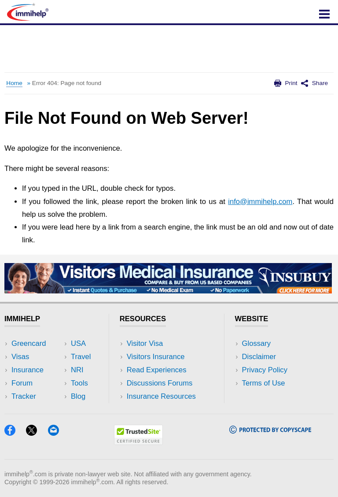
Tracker (23, 396)
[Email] (57, 433)
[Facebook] (15, 433)
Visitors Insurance (156, 356)
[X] (37, 433)
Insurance (27, 370)
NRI (77, 370)
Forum (22, 383)
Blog (78, 396)
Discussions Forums (160, 383)
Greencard (28, 343)
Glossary (256, 343)
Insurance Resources (161, 396)
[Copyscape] (270, 430)
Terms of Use (263, 383)
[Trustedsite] (138, 442)
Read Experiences (157, 370)
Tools (79, 383)
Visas (20, 356)
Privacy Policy (264, 370)
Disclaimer (259, 356)
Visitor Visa (145, 343)
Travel (81, 356)
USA (78, 343)
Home (14, 83)
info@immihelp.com (260, 201)
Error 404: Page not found (66, 83)
